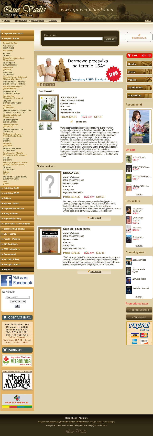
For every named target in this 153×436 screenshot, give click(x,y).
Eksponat (137, 227)
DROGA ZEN (71, 172)
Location (53, 20)
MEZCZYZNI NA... (141, 186)
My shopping (37, 20)
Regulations (71, 418)
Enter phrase (50, 35)
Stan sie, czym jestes (76, 228)
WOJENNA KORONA (138, 209)
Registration (21, 20)
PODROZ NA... (139, 157)
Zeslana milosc (139, 260)
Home (7, 20)
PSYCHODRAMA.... (142, 176)
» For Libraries (139, 317)
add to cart (96, 218)
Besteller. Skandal (141, 288)
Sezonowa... (138, 237)
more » (139, 194)
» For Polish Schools (139, 310)
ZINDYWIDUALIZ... (141, 167)
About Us (83, 418)
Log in (148, 20)
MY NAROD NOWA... (138, 219)
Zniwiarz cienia (139, 279)
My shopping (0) (139, 37)
